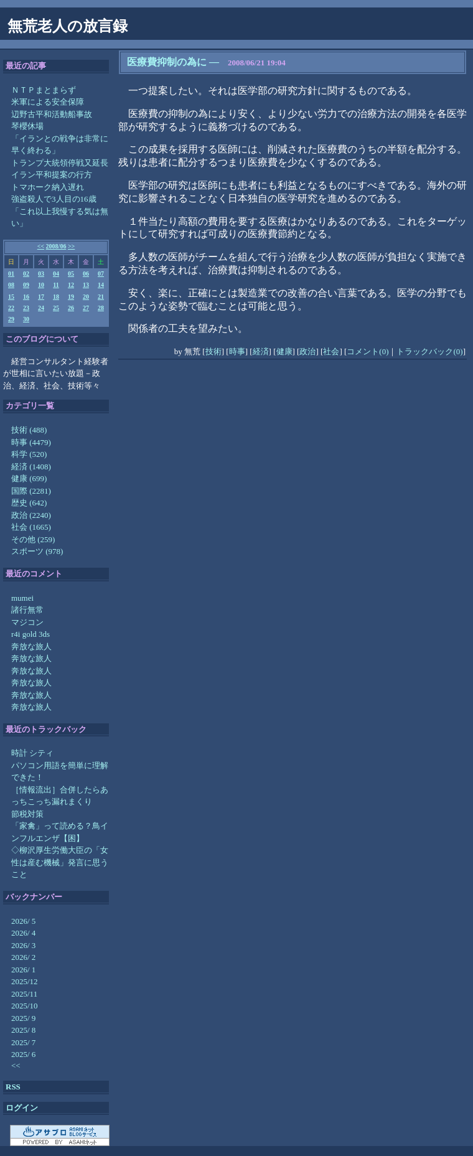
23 (26, 307)
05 (71, 273)
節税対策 (27, 814)
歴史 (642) (29, 502)
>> (71, 246)
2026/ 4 (23, 932)
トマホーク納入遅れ (47, 187)
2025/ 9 (23, 1018)
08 (11, 284)
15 (11, 296)
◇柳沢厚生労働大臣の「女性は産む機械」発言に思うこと (59, 862)
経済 (261, 351)
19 (71, 296)
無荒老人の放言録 (67, 26)
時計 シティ (32, 753)
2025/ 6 (23, 1054)
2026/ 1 (23, 969)
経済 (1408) (31, 466)
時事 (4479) (31, 442)
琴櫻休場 (27, 126)
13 (86, 284)
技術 (213, 351)
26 (71, 307)
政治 (307, 351)
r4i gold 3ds (30, 634)
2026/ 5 (23, 921)
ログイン (22, 1107)
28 (101, 307)
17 (41, 296)
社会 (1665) (31, 527)
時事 (237, 351)
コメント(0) (367, 351)
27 (86, 307)
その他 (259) (33, 539)
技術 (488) (29, 430)
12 (71, 284)
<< (40, 246)
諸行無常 (27, 609)
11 (56, 284)
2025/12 (24, 981)
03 (41, 273)
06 (86, 273)
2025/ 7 (23, 1042)
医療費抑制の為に (167, 62)
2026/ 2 (23, 957)
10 (41, 284)
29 (11, 319)
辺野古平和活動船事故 (51, 114)
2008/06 (56, 246)
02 (26, 273)
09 (26, 284)
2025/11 (24, 994)
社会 (331, 351)
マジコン (27, 622)
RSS (13, 1086)
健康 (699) (29, 478)
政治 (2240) (31, 515)
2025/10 (24, 1005)
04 (56, 273)
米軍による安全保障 (47, 101)
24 (41, 307)
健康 (284, 351)
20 (86, 296)
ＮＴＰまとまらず (43, 90)
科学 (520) (29, 454)
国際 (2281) (31, 491)
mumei (22, 598)
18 (56, 296)
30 (26, 319)
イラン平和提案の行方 (51, 174)
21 (101, 296)
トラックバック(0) (429, 351)
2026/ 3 (23, 945)
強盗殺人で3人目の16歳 (53, 199)
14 (101, 284)
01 (11, 273)
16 (26, 296)
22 (11, 307)
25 (56, 307)
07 (101, 273)
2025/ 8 (23, 1030)
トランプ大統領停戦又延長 (59, 162)
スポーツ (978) (37, 551)
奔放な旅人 (31, 646)
